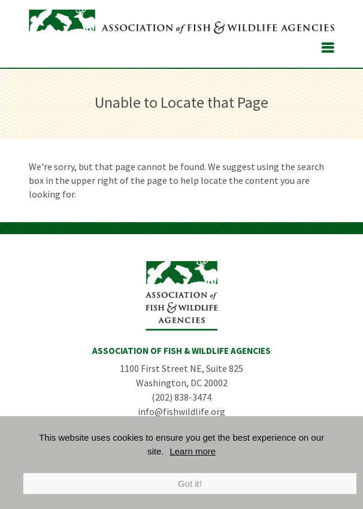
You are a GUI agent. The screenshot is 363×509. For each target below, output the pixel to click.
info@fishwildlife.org (181, 411)
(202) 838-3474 (181, 397)
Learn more (193, 451)
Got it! (190, 483)
